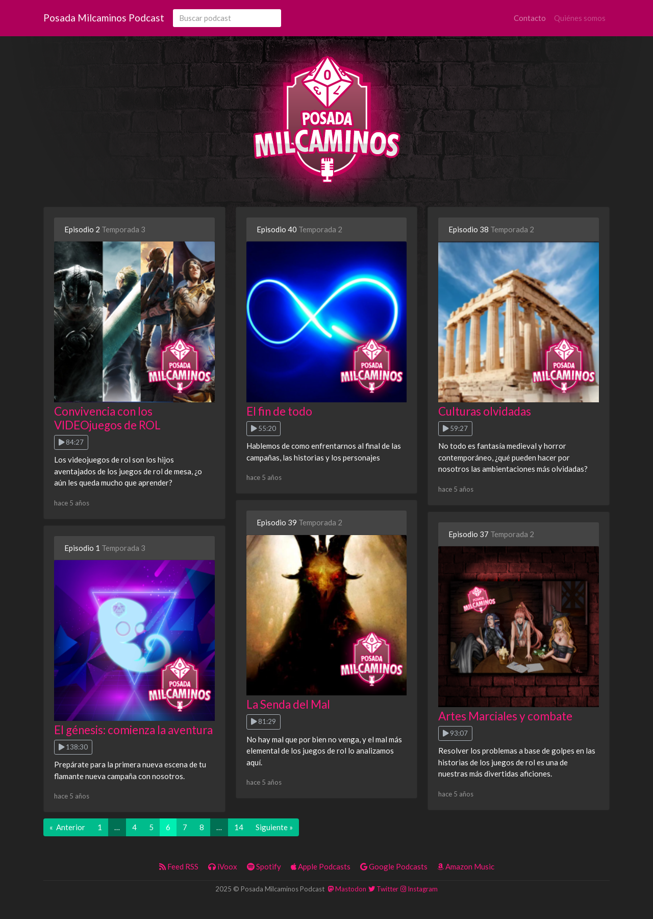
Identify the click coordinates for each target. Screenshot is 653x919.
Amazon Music (465, 866)
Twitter (383, 889)
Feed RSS (178, 866)
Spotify (264, 866)
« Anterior (67, 827)
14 (238, 827)
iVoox (222, 866)
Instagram (419, 889)
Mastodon (347, 889)
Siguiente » (274, 827)
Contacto (530, 17)
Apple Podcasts (320, 866)
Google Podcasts (394, 866)
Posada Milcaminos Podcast (103, 17)
